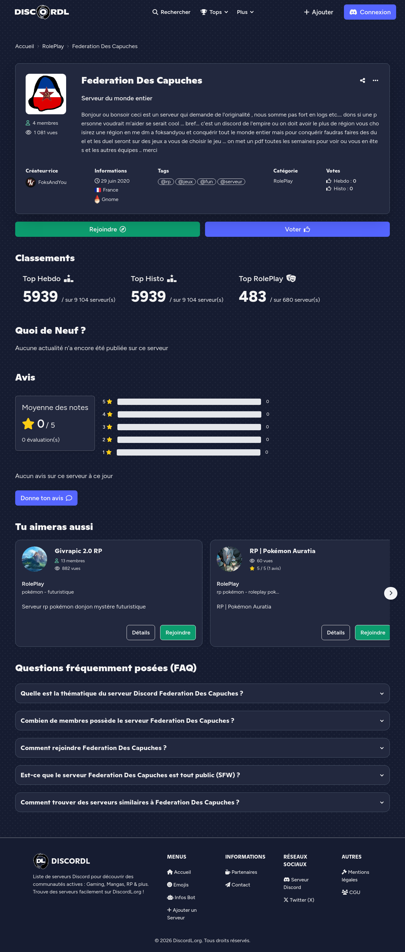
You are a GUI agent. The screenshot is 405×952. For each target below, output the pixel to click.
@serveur (231, 182)
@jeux (185, 182)
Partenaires (244, 872)
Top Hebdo (48, 278)
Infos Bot (185, 897)
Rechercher (171, 12)
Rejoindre (107, 229)
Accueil (182, 872)
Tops (211, 12)
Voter (297, 229)
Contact (241, 885)
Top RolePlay (267, 278)
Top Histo (154, 278)
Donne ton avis (46, 498)
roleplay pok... (263, 592)
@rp (166, 182)
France (106, 190)
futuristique (60, 592)
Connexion (370, 12)
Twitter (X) (302, 900)
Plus (242, 12)
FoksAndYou (52, 182)
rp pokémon (231, 592)
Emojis (181, 885)
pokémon (33, 592)
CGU (354, 892)
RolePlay (283, 181)
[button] (362, 79)
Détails (141, 632)
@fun (206, 182)
